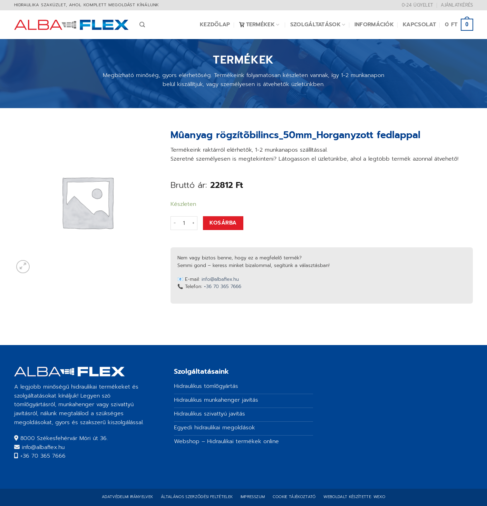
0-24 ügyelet (417, 5)
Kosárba (223, 223)
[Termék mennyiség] (183, 223)
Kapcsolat (419, 24)
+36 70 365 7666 (222, 286)
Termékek (259, 24)
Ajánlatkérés (457, 5)
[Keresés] (142, 24)
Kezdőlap (215, 24)
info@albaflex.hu (220, 279)
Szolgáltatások (317, 24)
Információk (374, 24)
